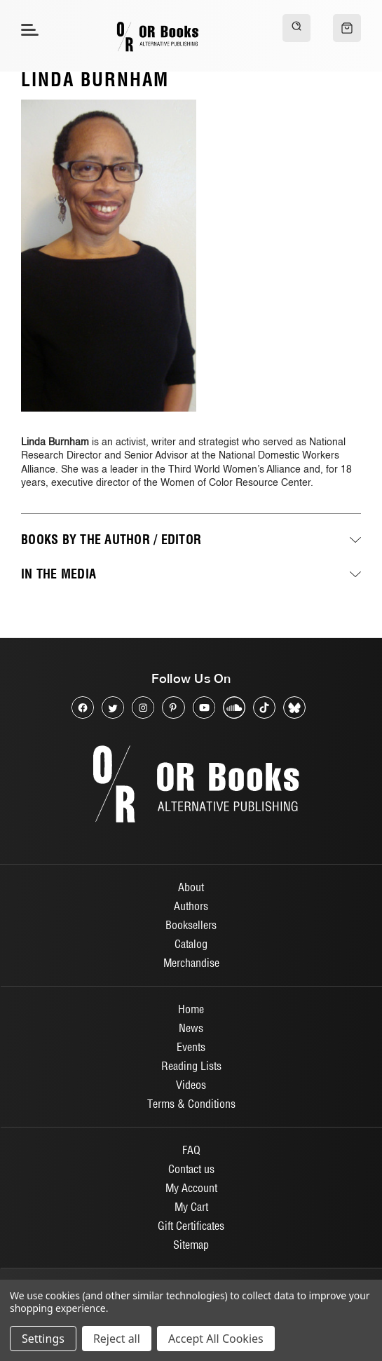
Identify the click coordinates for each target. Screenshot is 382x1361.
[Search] (296, 28)
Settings (43, 1338)
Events (191, 1047)
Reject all (116, 1338)
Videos (191, 1085)
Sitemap (191, 1245)
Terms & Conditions (191, 1104)
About (191, 887)
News (191, 1028)
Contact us (191, 1169)
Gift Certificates (191, 1226)
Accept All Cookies (216, 1338)
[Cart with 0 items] (347, 28)
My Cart (191, 1207)
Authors (191, 906)
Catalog (191, 944)
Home (191, 1009)
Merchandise (191, 963)
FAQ (191, 1150)
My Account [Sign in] (191, 1188)
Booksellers (191, 925)
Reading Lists (191, 1066)
